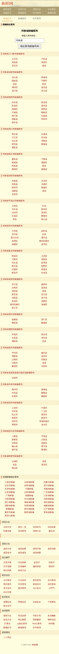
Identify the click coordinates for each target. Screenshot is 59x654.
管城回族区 (44, 421)
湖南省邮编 (10, 505)
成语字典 (37, 549)
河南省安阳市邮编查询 (12, 176)
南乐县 (44, 334)
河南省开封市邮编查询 (12, 226)
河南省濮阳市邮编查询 (12, 329)
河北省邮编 (29, 499)
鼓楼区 (15, 244)
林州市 (15, 187)
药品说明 (22, 616)
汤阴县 (15, 191)
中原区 (44, 408)
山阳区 (15, 359)
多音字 (37, 562)
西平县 (44, 446)
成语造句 (7, 553)
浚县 (44, 461)
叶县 (44, 206)
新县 (44, 84)
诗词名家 (52, 527)
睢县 (44, 166)
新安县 (15, 294)
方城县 (15, 112)
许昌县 (15, 393)
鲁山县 (44, 219)
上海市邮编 (10, 482)
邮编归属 (52, 13)
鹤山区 (15, 468)
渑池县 (15, 62)
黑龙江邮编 (10, 516)
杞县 (44, 234)
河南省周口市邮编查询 (12, 129)
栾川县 (44, 294)
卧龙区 (15, 106)
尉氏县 (44, 231)
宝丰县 (15, 209)
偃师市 (44, 284)
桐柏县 (44, 112)
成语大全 (37, 9)
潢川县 (15, 91)
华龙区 (15, 334)
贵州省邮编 (29, 509)
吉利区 (15, 288)
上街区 (15, 408)
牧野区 (44, 266)
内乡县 (15, 102)
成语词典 (52, 549)
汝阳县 (15, 298)
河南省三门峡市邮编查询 (13, 54)
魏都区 (44, 396)
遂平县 (15, 450)
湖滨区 (44, 62)
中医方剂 (37, 616)
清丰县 (44, 338)
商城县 (44, 77)
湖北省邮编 (49, 502)
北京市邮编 (10, 485)
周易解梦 (37, 620)
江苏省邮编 (49, 495)
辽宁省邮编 (49, 509)
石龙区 (15, 216)
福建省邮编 (49, 505)
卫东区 (15, 206)
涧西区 (44, 301)
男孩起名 (22, 602)
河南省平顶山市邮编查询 (13, 201)
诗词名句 (37, 527)
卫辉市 (15, 259)
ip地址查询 (22, 624)
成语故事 (22, 549)
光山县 (15, 77)
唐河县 (44, 106)
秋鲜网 (35, 645)
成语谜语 (22, 553)
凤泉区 (15, 256)
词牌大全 (37, 531)
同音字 (52, 562)
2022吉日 (37, 588)
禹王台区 (15, 238)
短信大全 (7, 620)
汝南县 (15, 443)
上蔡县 (15, 436)
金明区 (15, 241)
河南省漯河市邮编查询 (12, 314)
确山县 (15, 446)
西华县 (15, 144)
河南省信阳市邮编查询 (12, 72)
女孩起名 (37, 602)
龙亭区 (44, 244)
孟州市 (44, 356)
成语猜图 (37, 553)
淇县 (15, 465)
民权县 (15, 166)
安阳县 (15, 184)
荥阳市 (15, 425)
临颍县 (15, 319)
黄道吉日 (37, 584)
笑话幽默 (52, 616)
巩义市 (15, 414)
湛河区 (44, 213)
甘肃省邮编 (29, 505)
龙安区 (15, 194)
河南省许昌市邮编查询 (12, 384)
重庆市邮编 (10, 512)
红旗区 (15, 269)
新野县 (44, 109)
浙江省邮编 (10, 502)
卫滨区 (44, 256)
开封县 (15, 234)
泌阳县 (44, 443)
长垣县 (44, 273)
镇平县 (15, 122)
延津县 (44, 263)
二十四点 (7, 637)
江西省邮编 (10, 499)
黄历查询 (37, 580)
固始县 (15, 81)
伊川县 (15, 284)
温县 (44, 363)
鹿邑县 (15, 147)
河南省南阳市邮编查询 (12, 97)
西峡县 (15, 119)
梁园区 (44, 162)
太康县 (44, 134)
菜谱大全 (7, 616)
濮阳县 (15, 341)
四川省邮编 (49, 485)
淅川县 (15, 116)
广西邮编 (10, 495)
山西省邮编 (29, 492)
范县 (44, 341)
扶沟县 (44, 137)
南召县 (44, 102)
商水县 (15, 134)
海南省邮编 (29, 502)
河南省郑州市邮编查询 (12, 403)
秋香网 (9, 3)
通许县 (44, 238)
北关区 (44, 181)
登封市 (15, 421)
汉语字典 (7, 562)
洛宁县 (44, 298)
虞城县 (44, 169)
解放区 (15, 366)
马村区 (44, 366)
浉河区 (15, 87)
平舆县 (44, 436)
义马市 (15, 59)
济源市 (15, 378)
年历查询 (22, 584)
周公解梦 (22, 620)
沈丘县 (15, 141)
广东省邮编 (49, 492)
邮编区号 (7, 13)
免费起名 (7, 602)
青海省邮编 (49, 512)
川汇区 (15, 137)
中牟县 (15, 411)
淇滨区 (44, 465)
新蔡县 (15, 440)
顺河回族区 (44, 241)
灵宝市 (15, 66)
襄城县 (44, 389)
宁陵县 (44, 159)
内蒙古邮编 (49, 482)
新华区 (44, 209)
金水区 (44, 425)
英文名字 (7, 606)
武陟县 (44, 359)
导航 (56, 3)
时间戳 (52, 624)
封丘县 (15, 263)
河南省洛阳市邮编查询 (12, 279)
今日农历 (22, 580)
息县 (15, 84)
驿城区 (44, 450)
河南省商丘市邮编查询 (12, 154)
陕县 (44, 66)
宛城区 (15, 109)
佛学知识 (52, 620)
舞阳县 (15, 323)
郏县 (15, 219)
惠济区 (44, 414)
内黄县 (15, 181)
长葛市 (15, 396)
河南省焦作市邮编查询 (12, 348)
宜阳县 (15, 291)
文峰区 (44, 184)
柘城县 (15, 162)
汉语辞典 (22, 562)
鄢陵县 (44, 393)
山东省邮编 (10, 492)
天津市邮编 (10, 489)
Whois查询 (36, 624)
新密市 (15, 418)
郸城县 (44, 144)
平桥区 (44, 81)
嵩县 (44, 291)
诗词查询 (22, 531)
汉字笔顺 (7, 566)
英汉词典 (7, 570)
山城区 (15, 461)
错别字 (52, 566)
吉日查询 (52, 580)
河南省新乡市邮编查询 (12, 251)
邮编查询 (22, 13)
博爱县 (15, 356)
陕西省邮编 (29, 512)
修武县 (44, 353)
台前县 (15, 338)
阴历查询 (22, 588)
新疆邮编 (29, 495)
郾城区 (44, 323)
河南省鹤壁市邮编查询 (12, 456)
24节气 (52, 588)
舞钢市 (44, 216)
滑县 (44, 191)
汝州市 (15, 213)
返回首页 (7, 9)
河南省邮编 (49, 499)
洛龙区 (15, 301)
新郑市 (44, 418)
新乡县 (15, 266)
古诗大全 (22, 9)
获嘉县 (44, 269)
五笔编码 (22, 566)
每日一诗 (22, 527)
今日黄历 (52, 9)
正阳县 (44, 440)
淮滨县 (44, 87)
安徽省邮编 (49, 489)
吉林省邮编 (29, 485)
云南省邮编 (29, 482)
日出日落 (7, 592)
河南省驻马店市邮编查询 (13, 431)
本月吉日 (7, 588)
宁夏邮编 (29, 489)
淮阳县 (44, 141)
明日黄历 (7, 584)
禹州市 (15, 389)
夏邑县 (15, 159)
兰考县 (15, 231)
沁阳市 (15, 363)
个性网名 (52, 602)
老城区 (44, 304)
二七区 (44, 411)
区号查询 (37, 13)
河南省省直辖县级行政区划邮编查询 (18, 373)
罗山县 (44, 91)
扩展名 (7, 624)
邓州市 (44, 119)
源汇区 (44, 319)
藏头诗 (52, 531)
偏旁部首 (37, 566)
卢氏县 (44, 59)
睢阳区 (15, 169)
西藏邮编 (10, 509)
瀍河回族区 (15, 304)
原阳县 (44, 259)
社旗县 (44, 116)
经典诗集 (7, 531)
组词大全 (22, 570)
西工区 (15, 308)
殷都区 (44, 187)
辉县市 (15, 273)
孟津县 (44, 288)
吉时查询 (52, 584)
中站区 (15, 353)
